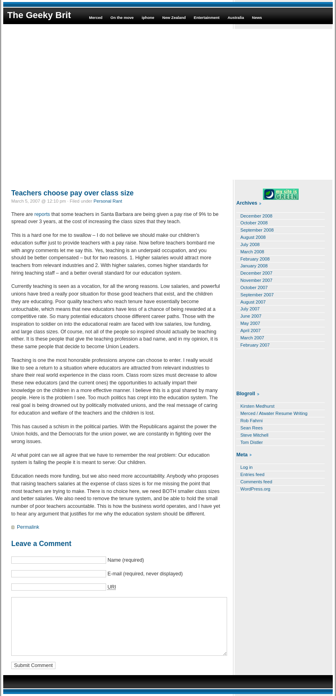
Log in (246, 467)
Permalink (28, 527)
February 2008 (255, 259)
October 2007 (254, 287)
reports (42, 214)
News (257, 17)
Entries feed (252, 474)
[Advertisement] (75, 104)
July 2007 (250, 308)
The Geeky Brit (39, 15)
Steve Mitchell (254, 435)
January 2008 (254, 265)
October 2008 (254, 222)
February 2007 (255, 345)
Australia (235, 17)
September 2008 (257, 230)
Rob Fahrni (251, 420)
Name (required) (125, 560)
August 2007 (253, 302)
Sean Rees (251, 427)
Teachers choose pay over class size (72, 193)
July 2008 (250, 244)
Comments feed (256, 481)
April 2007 (250, 330)
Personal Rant (108, 201)
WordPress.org (255, 489)
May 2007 (250, 323)
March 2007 (252, 337)
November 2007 (256, 280)
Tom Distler (251, 442)
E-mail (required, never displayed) (144, 574)
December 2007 (256, 273)
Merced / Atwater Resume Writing (273, 413)
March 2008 (252, 251)
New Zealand (174, 17)
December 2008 (256, 216)
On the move (122, 17)
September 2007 (257, 294)
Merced (95, 17)
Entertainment (206, 17)
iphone (148, 17)
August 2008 (253, 237)
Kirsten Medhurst (257, 406)
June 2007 (250, 316)
